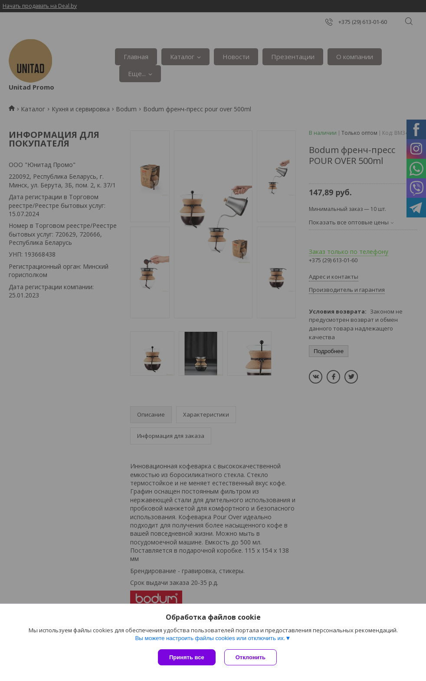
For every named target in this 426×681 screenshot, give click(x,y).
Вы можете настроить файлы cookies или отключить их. (210, 638)
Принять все (186, 657)
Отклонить (250, 657)
